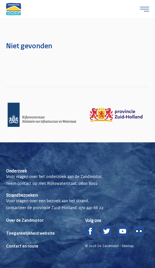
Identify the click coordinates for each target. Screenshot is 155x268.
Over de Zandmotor (25, 220)
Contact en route (22, 246)
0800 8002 (88, 183)
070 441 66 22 (91, 207)
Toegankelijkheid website (30, 233)
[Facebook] (90, 231)
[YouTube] (123, 231)
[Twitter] (106, 231)
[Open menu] (145, 9)
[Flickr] (139, 231)
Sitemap (128, 246)
